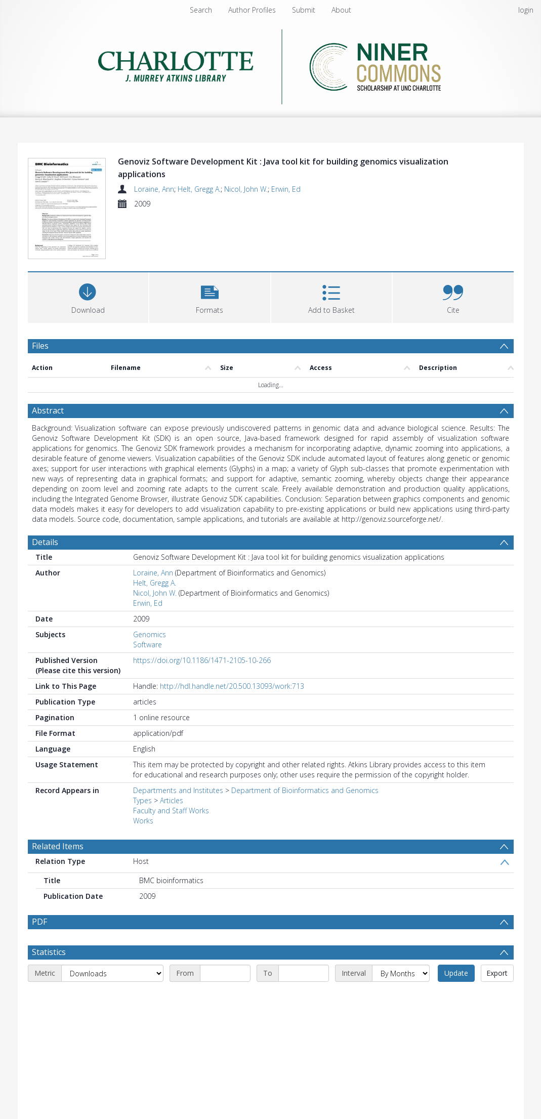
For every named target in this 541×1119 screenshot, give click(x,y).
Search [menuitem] (201, 10)
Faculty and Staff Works (171, 811)
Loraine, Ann (154, 189)
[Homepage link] (270, 64)
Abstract (48, 411)
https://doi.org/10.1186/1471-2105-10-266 (202, 661)
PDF (39, 922)
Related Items (58, 847)
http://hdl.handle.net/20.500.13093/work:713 (232, 687)
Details (45, 543)
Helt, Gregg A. (199, 189)
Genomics (149, 635)
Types (142, 801)
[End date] (303, 974)
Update (456, 974)
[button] (209, 297)
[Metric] (112, 974)
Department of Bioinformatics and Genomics (305, 791)
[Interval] (401, 974)
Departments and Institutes (178, 791)
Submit (303, 10)
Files (40, 346)
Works (143, 821)
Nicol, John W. (246, 189)
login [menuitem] (525, 10)
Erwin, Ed (286, 189)
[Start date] (225, 974)
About (341, 10)
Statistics (49, 953)
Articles (171, 801)
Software (147, 645)
